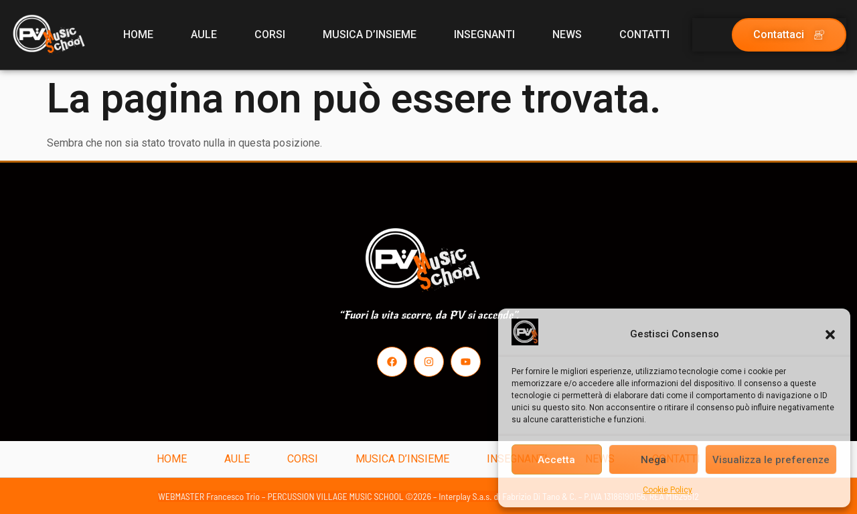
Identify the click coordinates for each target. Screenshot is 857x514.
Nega (653, 460)
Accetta (556, 460)
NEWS (567, 34)
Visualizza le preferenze (771, 460)
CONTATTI (644, 34)
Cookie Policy (667, 490)
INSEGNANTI (484, 34)
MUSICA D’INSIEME (369, 34)
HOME (138, 34)
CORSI (269, 34)
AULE (204, 34)
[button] (830, 334)
